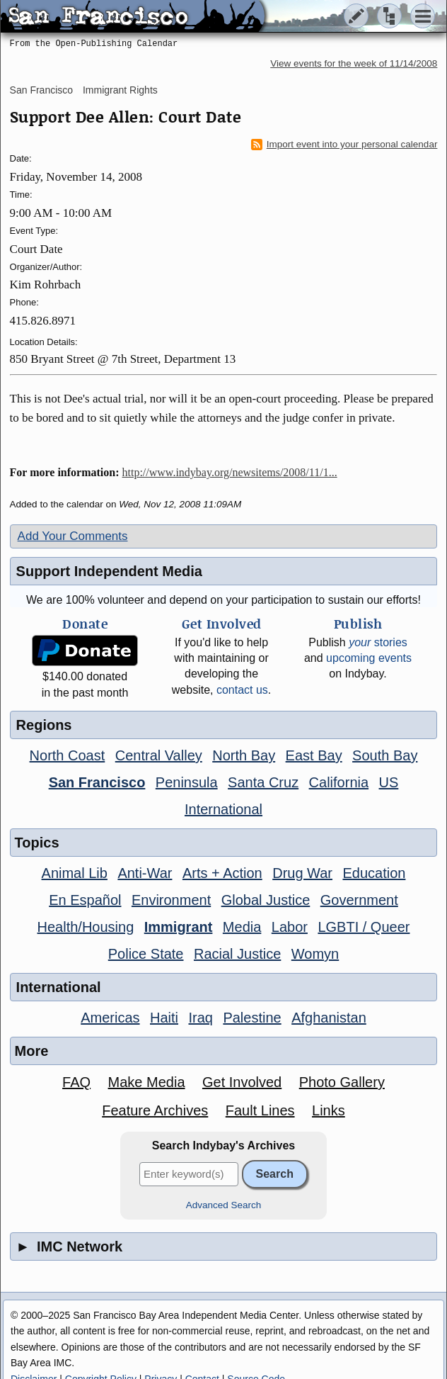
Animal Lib (75, 873)
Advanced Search (224, 1205)
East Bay (314, 755)
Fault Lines (260, 1110)
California (338, 782)
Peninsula (187, 782)
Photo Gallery (342, 1082)
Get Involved (241, 1082)
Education (373, 873)
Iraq (200, 1017)
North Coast (67, 755)
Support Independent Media (109, 571)
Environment (171, 900)
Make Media (146, 1082)
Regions (44, 725)
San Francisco (41, 90)
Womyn (315, 954)
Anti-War (144, 873)
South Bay (384, 755)
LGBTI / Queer (364, 927)
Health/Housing (85, 927)
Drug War (302, 873)
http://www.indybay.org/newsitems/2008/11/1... (229, 472)
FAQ (76, 1082)
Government (359, 900)
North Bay (243, 755)
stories (378, 642)
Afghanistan (328, 1017)
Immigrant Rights (120, 90)
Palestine (252, 1017)
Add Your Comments (73, 536)
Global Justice (265, 900)
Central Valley (158, 755)
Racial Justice (237, 954)
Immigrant (178, 927)
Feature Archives (155, 1110)
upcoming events (369, 658)
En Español (85, 900)
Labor (290, 927)
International (223, 809)
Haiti (164, 1017)
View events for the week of (353, 63)
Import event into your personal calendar (344, 144)
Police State (146, 954)
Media (242, 927)
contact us (242, 690)
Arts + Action (222, 873)
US (389, 782)
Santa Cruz (263, 782)
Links (328, 1110)
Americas (110, 1017)
